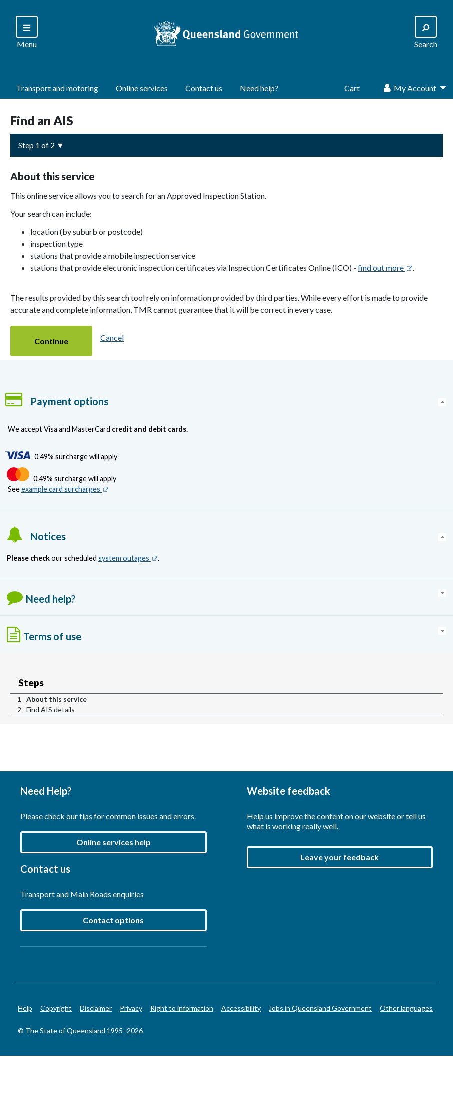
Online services (142, 88)
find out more (385, 267)
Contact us (203, 88)
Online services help (113, 842)
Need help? (259, 88)
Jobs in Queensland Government (320, 1008)
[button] (51, 341)
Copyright (56, 1008)
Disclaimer (96, 1008)
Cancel (112, 337)
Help (25, 1008)
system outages (128, 558)
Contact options (113, 920)
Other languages (406, 1008)
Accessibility (241, 1008)
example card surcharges (65, 489)
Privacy (131, 1008)
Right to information (181, 1008)
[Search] (27, 33)
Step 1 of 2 (36, 145)
